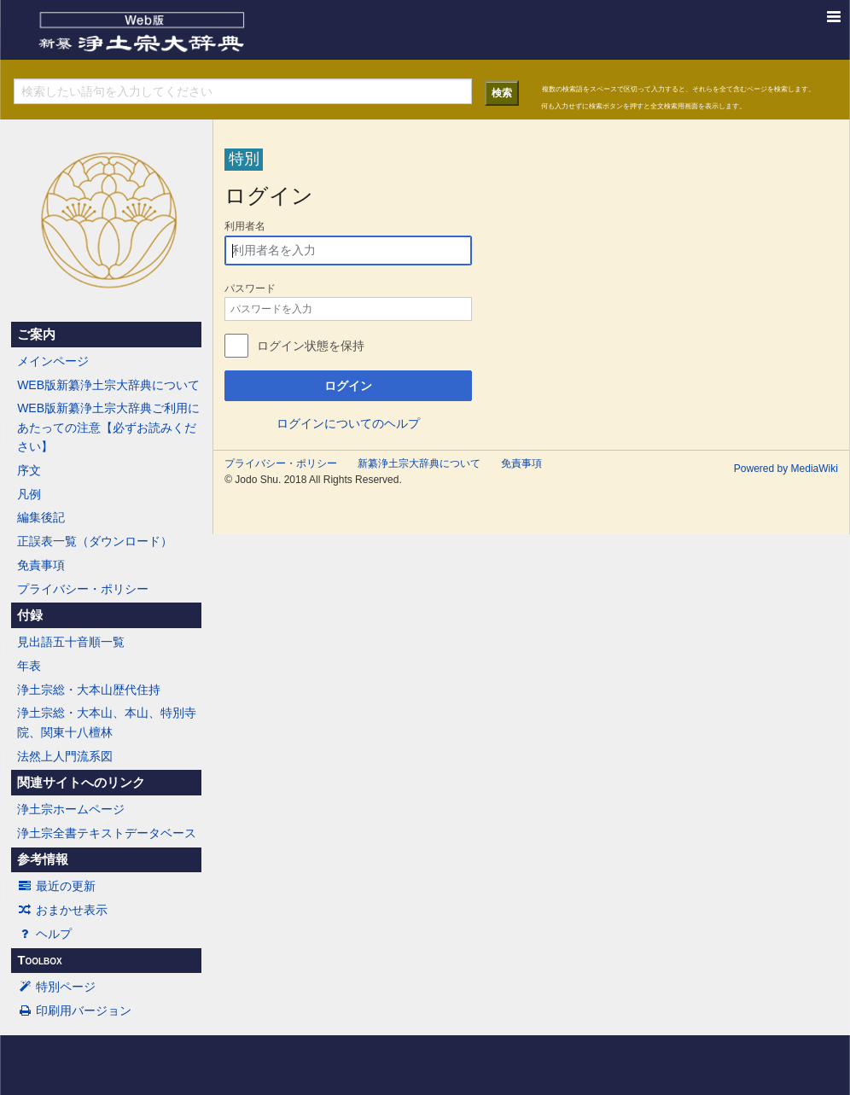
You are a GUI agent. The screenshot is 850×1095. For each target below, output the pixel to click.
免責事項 (41, 565)
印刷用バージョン (74, 1010)
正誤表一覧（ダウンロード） (94, 541)
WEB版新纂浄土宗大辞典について (108, 385)
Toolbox (39, 960)
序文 (29, 470)
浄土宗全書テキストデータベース (106, 833)
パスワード (250, 288)
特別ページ (56, 986)
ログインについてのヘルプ (348, 423)
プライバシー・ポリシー (82, 589)
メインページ (53, 361)
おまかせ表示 (62, 910)
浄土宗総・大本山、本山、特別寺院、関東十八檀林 (106, 722)
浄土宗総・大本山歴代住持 (88, 689)
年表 (29, 666)
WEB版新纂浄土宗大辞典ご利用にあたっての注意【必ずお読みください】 (108, 427)
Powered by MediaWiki (786, 469)
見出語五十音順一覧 (71, 642)
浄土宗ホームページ (71, 809)
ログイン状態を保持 (310, 345)
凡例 (29, 494)
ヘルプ (44, 934)
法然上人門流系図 (65, 756)
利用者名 (244, 226)
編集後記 (41, 517)
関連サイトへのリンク (81, 782)
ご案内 (36, 334)
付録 (30, 615)
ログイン (348, 386)
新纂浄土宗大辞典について (419, 463)
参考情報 (42, 859)
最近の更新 (56, 886)
